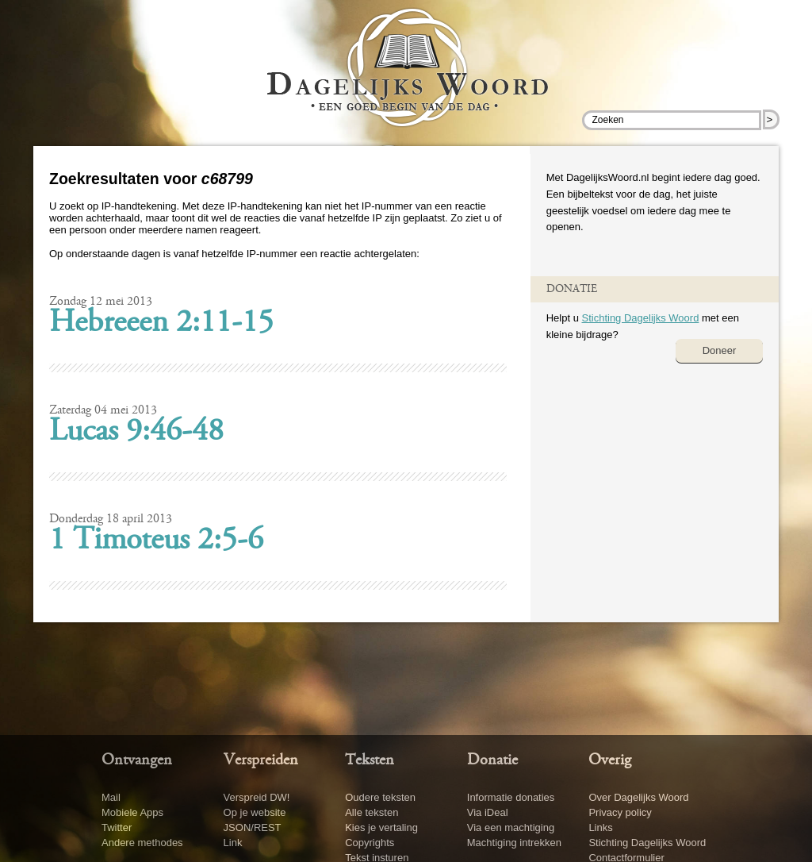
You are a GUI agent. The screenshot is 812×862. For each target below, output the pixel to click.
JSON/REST (253, 827)
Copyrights (369, 843)
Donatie (492, 760)
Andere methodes (142, 843)
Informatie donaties (511, 797)
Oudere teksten (380, 797)
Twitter (117, 827)
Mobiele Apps (132, 812)
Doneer (720, 350)
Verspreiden (261, 760)
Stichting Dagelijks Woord (640, 318)
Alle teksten (371, 812)
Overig (609, 760)
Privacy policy (619, 812)
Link (233, 843)
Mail (111, 797)
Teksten (369, 760)
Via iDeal (487, 812)
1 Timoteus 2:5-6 (156, 541)
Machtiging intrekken (514, 843)
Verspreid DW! (257, 797)
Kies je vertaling (381, 827)
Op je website (255, 812)
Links (600, 827)
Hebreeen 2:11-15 (161, 324)
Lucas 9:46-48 (136, 432)
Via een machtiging (510, 827)
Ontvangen (137, 760)
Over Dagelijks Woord (638, 797)
